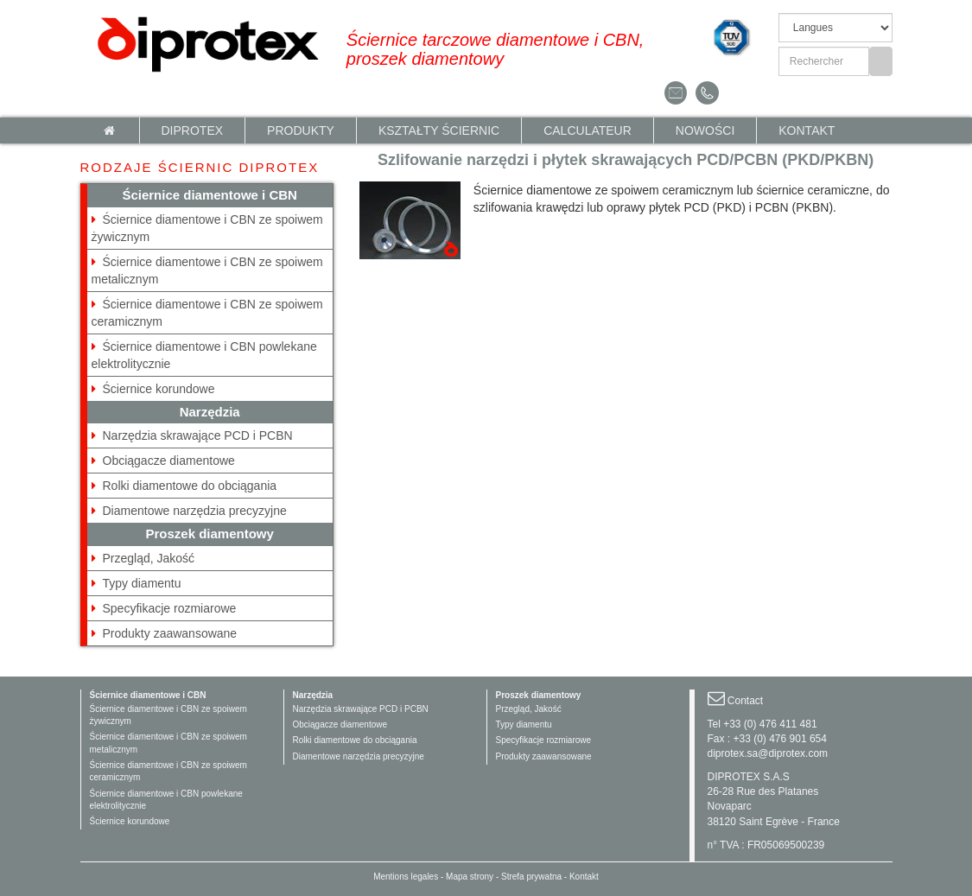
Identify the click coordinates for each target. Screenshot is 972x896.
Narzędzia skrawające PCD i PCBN (198, 435)
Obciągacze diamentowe (169, 460)
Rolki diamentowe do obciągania (190, 485)
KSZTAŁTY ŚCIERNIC (438, 130)
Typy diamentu (142, 583)
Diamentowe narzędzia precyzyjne (195, 511)
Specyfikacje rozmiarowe (170, 608)
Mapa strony (469, 876)
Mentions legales (405, 876)
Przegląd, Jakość (149, 558)
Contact (745, 701)
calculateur (587, 130)
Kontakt (806, 130)
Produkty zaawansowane (170, 633)
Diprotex (193, 130)
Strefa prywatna (531, 876)
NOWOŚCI (705, 130)
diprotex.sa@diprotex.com (768, 753)
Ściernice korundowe (159, 389)
